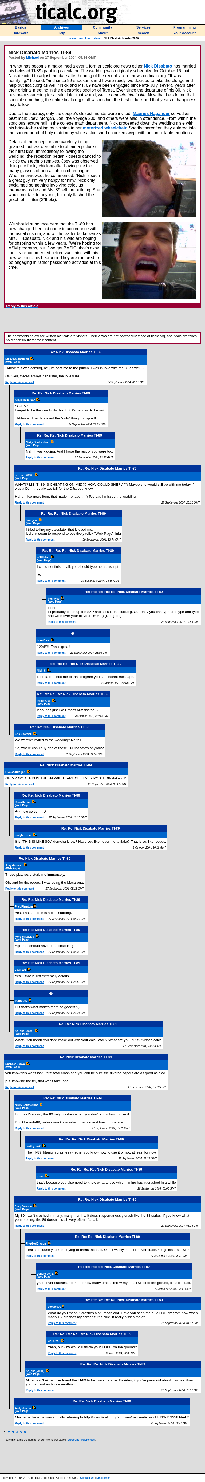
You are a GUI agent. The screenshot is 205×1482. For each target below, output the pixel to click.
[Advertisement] (102, 320)
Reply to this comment (19, 382)
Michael (32, 58)
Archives (84, 38)
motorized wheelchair (105, 128)
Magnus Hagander (151, 113)
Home (72, 38)
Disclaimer (103, 1477)
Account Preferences (81, 1439)
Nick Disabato (158, 66)
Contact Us (87, 1477)
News (97, 38)
